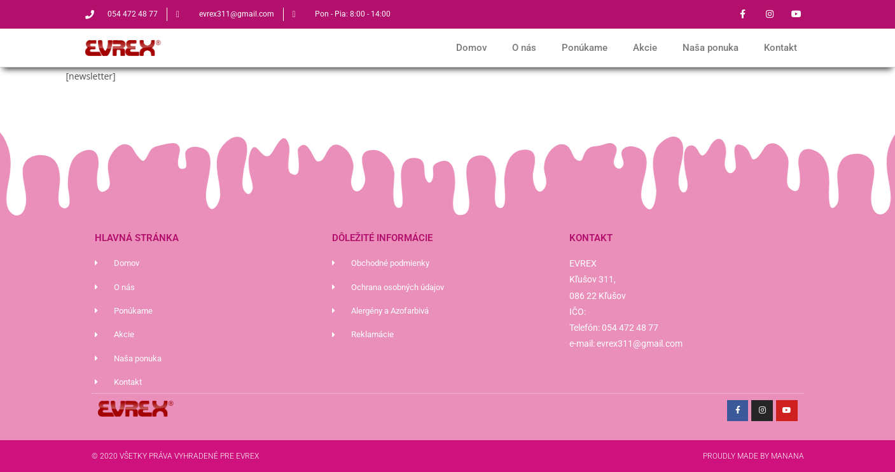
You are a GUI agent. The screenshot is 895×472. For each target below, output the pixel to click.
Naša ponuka (711, 47)
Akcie (645, 47)
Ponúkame (584, 47)
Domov (471, 47)
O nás (524, 47)
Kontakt (780, 47)
